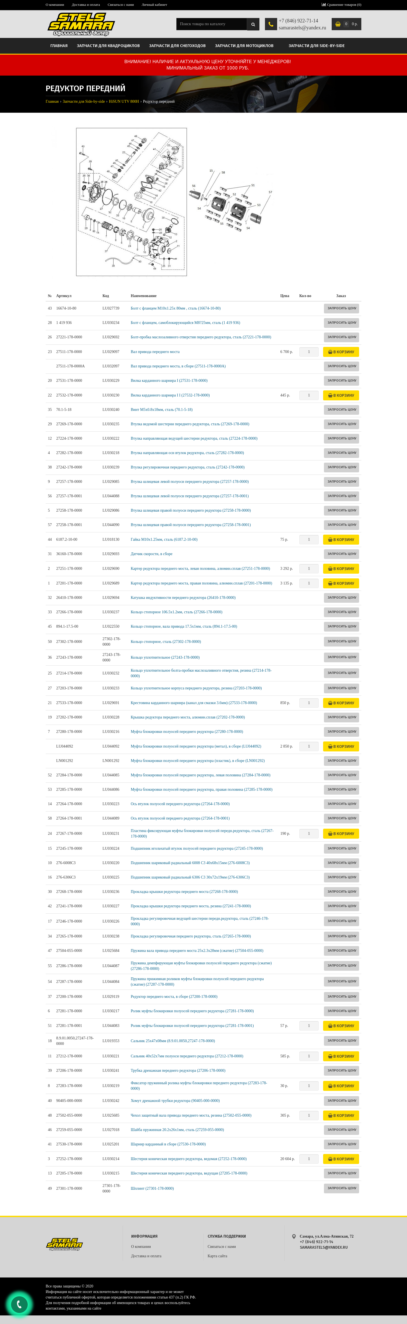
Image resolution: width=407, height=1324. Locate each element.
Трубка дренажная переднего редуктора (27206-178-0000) (178, 1070)
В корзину (341, 351)
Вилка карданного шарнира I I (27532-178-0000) (170, 395)
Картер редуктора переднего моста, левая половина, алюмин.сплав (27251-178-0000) (200, 568)
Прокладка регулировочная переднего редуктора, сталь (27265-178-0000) (191, 936)
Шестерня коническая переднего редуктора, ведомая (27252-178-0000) (189, 1159)
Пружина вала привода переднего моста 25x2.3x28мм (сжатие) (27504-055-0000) (197, 951)
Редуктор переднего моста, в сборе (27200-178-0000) (174, 997)
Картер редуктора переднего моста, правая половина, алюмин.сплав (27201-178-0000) (201, 583)
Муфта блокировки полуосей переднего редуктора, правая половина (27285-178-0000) (201, 789)
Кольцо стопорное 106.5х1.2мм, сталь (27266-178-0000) (176, 612)
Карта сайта (217, 1256)
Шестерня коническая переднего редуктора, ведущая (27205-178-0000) (189, 1173)
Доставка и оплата (86, 4)
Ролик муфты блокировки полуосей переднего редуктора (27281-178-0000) (192, 1011)
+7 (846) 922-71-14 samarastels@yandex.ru (302, 24)
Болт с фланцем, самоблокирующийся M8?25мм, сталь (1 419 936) (185, 323)
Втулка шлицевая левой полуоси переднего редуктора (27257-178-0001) (190, 496)
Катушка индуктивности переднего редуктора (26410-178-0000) (183, 598)
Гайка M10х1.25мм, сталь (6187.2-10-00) (164, 539)
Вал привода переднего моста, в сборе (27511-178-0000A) (178, 366)
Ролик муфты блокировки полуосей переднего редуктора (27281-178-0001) (192, 1026)
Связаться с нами (121, 4)
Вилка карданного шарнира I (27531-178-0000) (169, 380)
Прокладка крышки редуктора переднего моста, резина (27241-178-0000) (191, 906)
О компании (55, 4)
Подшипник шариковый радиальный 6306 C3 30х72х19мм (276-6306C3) (190, 877)
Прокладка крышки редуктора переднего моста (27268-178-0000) (184, 892)
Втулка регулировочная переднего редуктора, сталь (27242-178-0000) (187, 467)
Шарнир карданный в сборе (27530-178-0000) (168, 1144)
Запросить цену (342, 308)
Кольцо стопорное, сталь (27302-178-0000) (166, 642)
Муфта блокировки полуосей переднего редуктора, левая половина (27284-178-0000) (201, 775)
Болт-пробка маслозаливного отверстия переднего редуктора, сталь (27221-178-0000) (201, 337)
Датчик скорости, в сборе (151, 554)
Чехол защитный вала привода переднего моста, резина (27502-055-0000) (191, 1115)
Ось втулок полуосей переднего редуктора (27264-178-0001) (180, 818)
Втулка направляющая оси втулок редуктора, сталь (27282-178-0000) (187, 453)
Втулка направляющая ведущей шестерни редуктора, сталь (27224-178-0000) (194, 438)
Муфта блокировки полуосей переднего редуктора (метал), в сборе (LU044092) (196, 746)
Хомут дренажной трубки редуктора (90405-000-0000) (175, 1101)
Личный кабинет (154, 4)
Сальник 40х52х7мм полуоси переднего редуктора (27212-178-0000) (187, 1056)
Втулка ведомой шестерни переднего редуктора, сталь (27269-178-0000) (190, 424)
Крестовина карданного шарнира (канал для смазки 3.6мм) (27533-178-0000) (194, 703)
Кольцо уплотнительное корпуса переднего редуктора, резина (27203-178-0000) (196, 688)
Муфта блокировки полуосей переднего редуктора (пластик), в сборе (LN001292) (198, 761)
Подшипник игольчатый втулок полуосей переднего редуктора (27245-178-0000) (197, 848)
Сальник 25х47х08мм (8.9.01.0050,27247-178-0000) (173, 1041)
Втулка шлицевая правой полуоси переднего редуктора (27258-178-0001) (191, 525)
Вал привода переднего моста (155, 352)
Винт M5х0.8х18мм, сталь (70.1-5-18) (161, 410)
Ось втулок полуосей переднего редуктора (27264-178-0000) (180, 804)
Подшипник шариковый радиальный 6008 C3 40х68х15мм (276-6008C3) (190, 863)
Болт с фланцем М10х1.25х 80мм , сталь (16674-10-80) (176, 308)
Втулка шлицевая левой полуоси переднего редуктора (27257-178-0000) (190, 482)
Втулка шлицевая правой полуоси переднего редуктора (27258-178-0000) (191, 510)
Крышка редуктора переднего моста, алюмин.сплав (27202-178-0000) (188, 717)
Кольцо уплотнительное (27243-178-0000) (165, 657)
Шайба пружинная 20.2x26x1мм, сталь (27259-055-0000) (177, 1130)
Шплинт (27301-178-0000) (152, 1188)
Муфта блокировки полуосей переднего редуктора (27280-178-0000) (187, 732)
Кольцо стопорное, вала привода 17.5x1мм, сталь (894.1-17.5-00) (184, 626)
